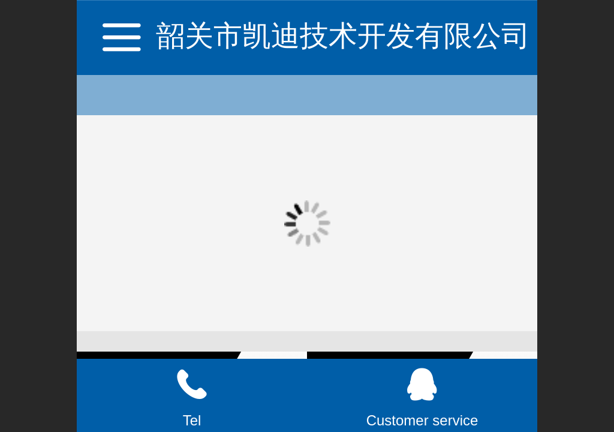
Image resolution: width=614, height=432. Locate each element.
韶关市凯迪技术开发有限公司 (343, 36)
